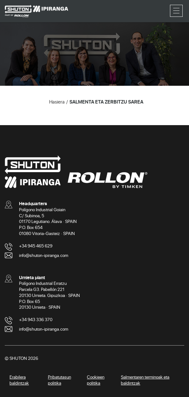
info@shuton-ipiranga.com (43, 255)
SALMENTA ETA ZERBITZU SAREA (106, 101)
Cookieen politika (95, 380)
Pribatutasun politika (59, 380)
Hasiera (57, 101)
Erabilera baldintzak (19, 380)
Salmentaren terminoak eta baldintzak (145, 380)
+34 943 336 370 (35, 319)
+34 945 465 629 (35, 246)
